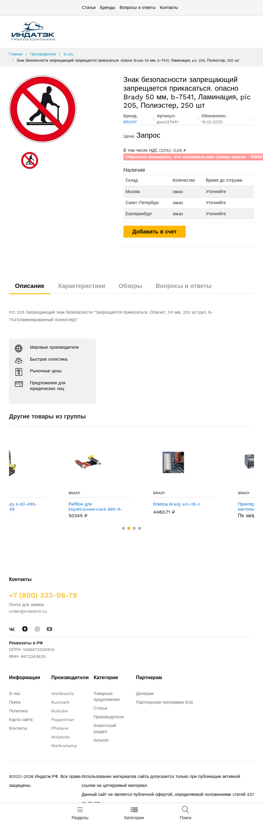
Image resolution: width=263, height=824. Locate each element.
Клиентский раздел (105, 728)
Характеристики (81, 285)
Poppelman (62, 719)
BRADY (21, 493)
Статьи (89, 7)
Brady (68, 54)
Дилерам (144, 693)
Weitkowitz (62, 693)
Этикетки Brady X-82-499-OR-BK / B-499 (41, 507)
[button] (123, 528)
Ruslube (59, 710)
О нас (14, 693)
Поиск (15, 702)
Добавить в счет (154, 231)
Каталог (101, 740)
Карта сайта (21, 719)
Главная (16, 54)
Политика (18, 710)
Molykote (60, 737)
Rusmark (60, 702)
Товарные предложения (107, 696)
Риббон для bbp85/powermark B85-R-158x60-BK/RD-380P (127, 507)
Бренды (107, 7)
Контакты (169, 7)
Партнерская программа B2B (164, 702)
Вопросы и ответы (137, 7)
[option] (61, 109)
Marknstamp (64, 745)
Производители (43, 54)
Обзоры (130, 285)
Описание (29, 285)
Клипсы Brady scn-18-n (208, 504)
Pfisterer (60, 728)
